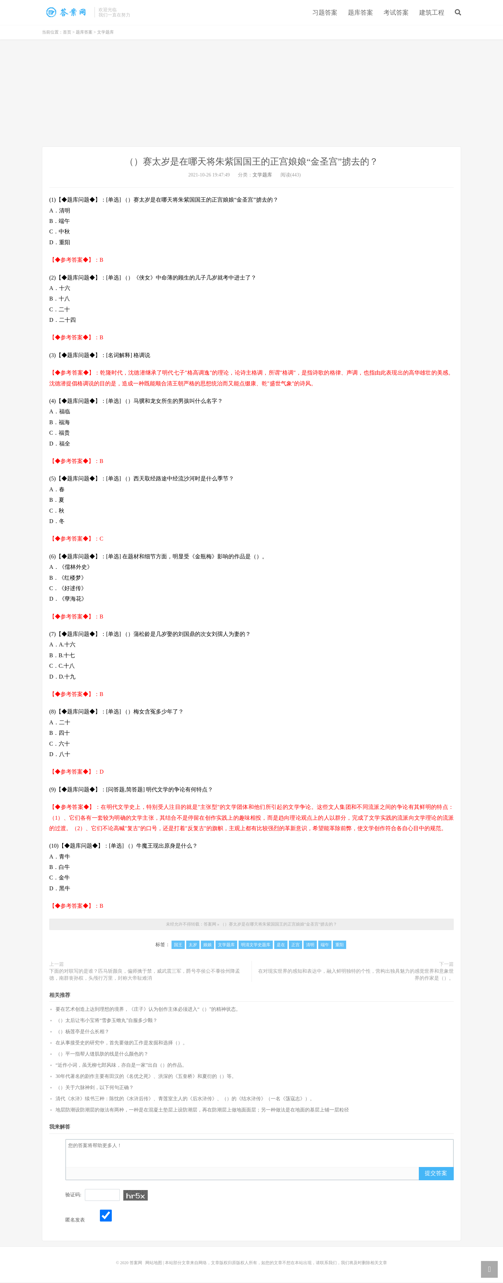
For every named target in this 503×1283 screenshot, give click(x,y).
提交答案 (436, 1174)
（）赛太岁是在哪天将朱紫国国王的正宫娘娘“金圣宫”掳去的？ (66, 12)
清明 (310, 945)
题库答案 (360, 12)
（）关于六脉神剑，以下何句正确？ (95, 1088)
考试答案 (396, 12)
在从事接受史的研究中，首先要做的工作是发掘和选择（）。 (122, 1043)
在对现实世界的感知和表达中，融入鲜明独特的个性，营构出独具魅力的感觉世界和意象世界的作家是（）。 (356, 975)
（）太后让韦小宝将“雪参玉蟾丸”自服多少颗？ (107, 1021)
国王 (178, 945)
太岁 (193, 945)
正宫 (295, 945)
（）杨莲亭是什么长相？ (82, 1032)
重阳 (339, 945)
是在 (281, 945)
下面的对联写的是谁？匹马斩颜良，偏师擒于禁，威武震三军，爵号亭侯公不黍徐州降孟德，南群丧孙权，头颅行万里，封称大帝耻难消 (144, 975)
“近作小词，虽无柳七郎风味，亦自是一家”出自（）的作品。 (121, 1066)
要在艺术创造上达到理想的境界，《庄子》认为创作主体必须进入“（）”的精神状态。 (148, 1010)
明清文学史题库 (255, 945)
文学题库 (105, 33)
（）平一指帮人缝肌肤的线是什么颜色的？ (102, 1055)
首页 (67, 33)
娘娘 (207, 945)
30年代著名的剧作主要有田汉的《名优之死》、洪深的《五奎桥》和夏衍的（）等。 (146, 1077)
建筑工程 (431, 12)
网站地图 (153, 1263)
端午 (325, 945)
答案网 (210, 924)
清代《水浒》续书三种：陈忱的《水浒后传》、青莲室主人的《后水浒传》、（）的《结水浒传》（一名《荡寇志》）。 (185, 1099)
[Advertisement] (251, 95)
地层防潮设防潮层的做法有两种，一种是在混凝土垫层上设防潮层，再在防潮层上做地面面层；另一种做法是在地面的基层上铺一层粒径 (202, 1111)
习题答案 (324, 12)
